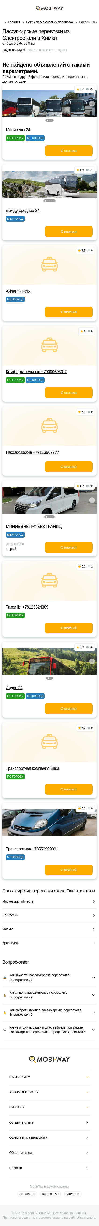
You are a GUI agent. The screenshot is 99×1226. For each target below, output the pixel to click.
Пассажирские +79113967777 (32, 452)
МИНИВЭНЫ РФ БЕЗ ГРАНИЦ (34, 526)
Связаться (69, 151)
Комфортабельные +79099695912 (36, 371)
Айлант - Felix (18, 291)
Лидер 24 (14, 687)
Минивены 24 (18, 130)
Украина (73, 1194)
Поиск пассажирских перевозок (49, 22)
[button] (47, 120)
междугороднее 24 (22, 210)
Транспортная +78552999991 (32, 849)
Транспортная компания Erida (32, 768)
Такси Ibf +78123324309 (27, 607)
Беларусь (27, 1194)
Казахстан (50, 1194)
